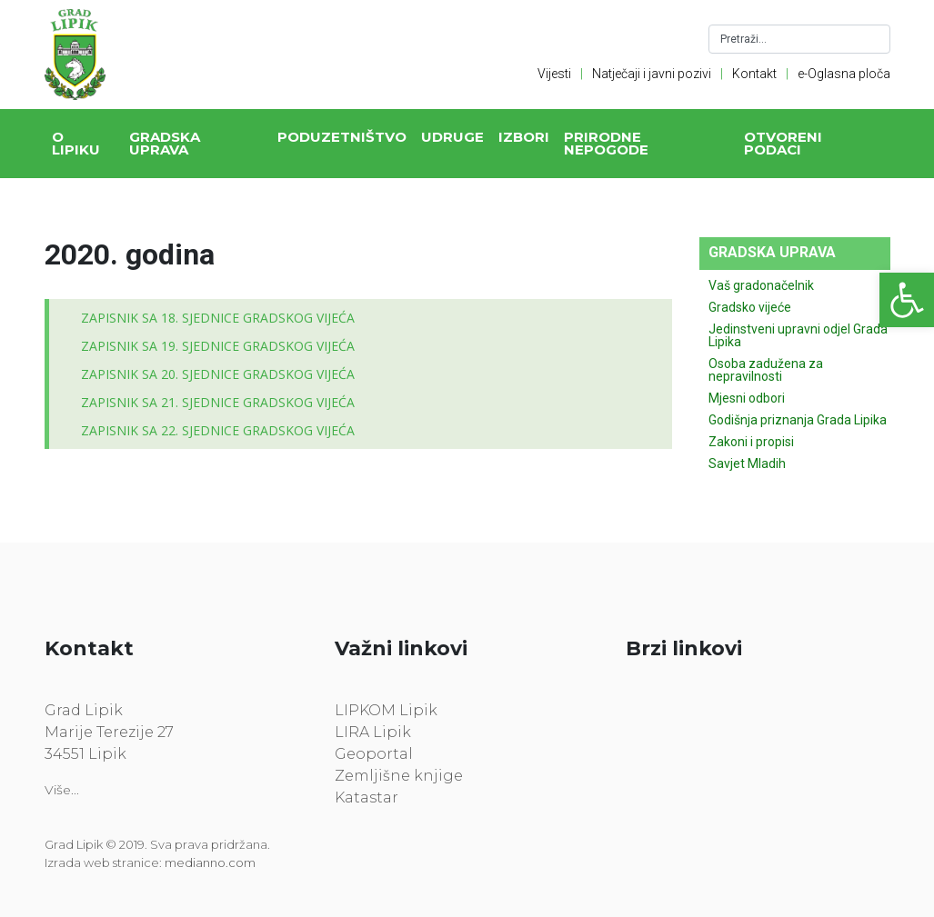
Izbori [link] (523, 136)
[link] (906, 300)
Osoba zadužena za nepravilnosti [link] (765, 370)
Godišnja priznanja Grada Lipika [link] (797, 420)
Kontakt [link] (754, 73)
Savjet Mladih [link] (747, 463)
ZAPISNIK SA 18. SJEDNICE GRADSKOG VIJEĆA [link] (218, 317)
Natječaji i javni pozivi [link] (651, 73)
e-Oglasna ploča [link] (844, 73)
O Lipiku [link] (76, 143)
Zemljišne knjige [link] (399, 775)
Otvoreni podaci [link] (783, 143)
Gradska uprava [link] (164, 143)
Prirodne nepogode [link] (606, 143)
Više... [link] (62, 790)
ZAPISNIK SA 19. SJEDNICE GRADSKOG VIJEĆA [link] (218, 345)
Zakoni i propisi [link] (751, 441)
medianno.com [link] (210, 862)
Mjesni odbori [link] (746, 398)
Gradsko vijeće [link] (749, 307)
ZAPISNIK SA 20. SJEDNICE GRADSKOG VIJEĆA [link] (218, 374)
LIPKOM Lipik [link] (386, 710)
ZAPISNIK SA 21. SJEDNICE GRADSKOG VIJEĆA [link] (218, 402)
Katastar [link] (366, 797)
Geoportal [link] (374, 754)
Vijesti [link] (554, 73)
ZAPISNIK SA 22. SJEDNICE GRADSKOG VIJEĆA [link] (218, 430)
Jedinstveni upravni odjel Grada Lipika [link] (798, 335)
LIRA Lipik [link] (373, 732)
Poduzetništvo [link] (342, 136)
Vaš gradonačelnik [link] (761, 285)
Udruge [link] (452, 136)
